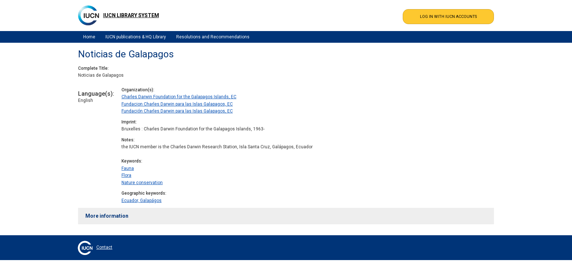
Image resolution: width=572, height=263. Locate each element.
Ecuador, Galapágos (141, 200)
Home (89, 36)
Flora (126, 175)
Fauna (127, 168)
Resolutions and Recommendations (213, 36)
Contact (104, 247)
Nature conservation (142, 182)
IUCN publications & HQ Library (135, 36)
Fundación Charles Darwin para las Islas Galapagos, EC (177, 111)
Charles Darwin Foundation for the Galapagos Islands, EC (178, 96)
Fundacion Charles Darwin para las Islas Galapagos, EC (177, 104)
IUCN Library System (131, 15)
